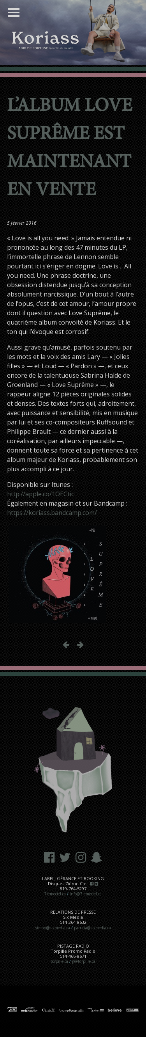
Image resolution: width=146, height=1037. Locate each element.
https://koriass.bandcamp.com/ (52, 512)
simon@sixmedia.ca (52, 927)
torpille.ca (59, 961)
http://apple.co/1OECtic (40, 494)
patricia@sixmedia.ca (92, 927)
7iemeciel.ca (55, 894)
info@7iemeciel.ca (86, 894)
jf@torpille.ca (83, 961)
